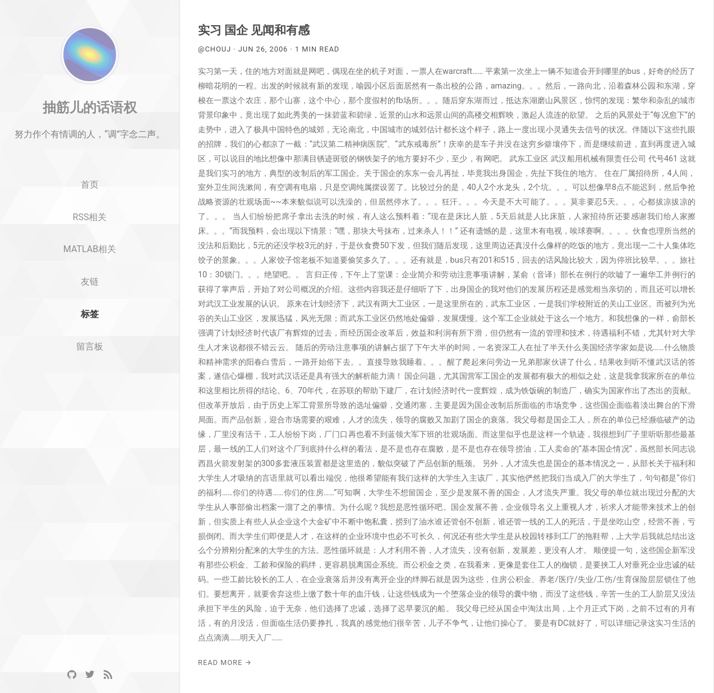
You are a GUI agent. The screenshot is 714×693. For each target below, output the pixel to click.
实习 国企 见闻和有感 (254, 30)
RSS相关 (90, 245)
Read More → (225, 662)
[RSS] (107, 674)
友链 (90, 310)
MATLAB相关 (89, 278)
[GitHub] (71, 674)
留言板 (89, 375)
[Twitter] (89, 674)
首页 (90, 213)
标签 (90, 343)
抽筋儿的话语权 (90, 136)
